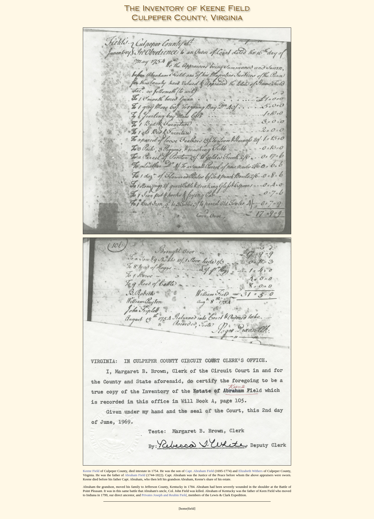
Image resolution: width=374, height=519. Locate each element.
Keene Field (91, 471)
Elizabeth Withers (250, 471)
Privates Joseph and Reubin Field (164, 495)
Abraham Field (135, 475)
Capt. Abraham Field (199, 471)
